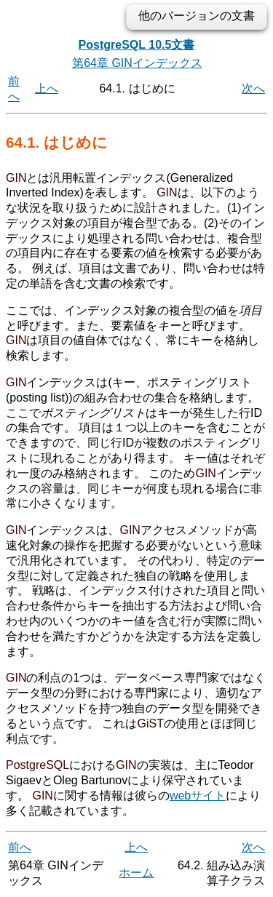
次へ (253, 88)
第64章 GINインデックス (137, 63)
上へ (46, 88)
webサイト (198, 795)
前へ (19, 847)
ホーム (136, 872)
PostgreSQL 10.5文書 (137, 45)
